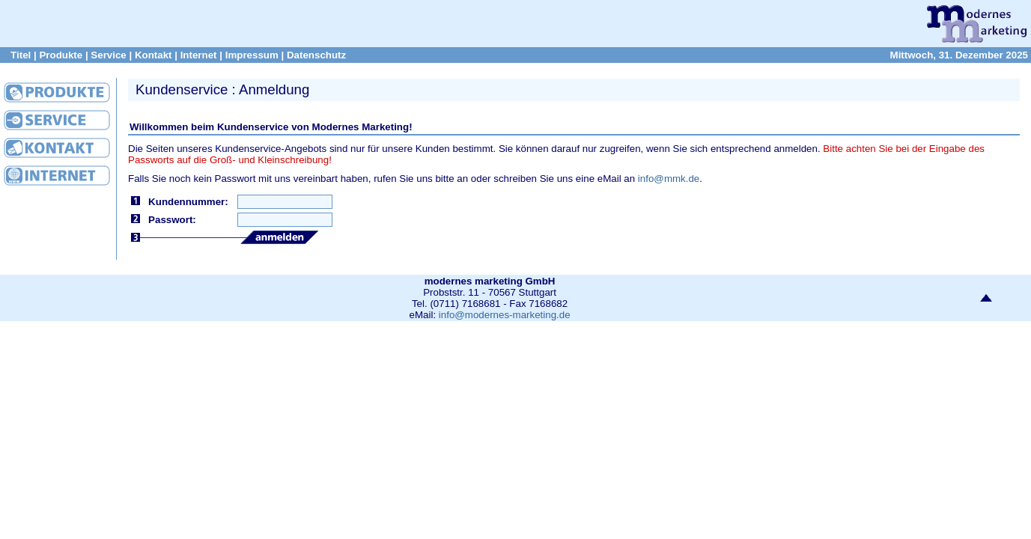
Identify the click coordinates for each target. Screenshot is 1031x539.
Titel (20, 55)
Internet (198, 55)
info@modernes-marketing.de (505, 314)
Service (108, 55)
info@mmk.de (668, 178)
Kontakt (153, 55)
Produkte (60, 55)
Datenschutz (316, 55)
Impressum (252, 55)
